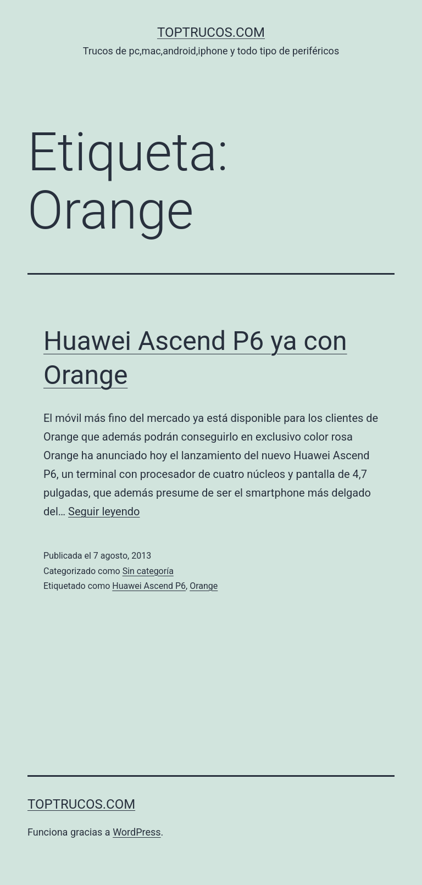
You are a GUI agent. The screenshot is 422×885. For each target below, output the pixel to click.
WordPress (136, 832)
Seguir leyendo (104, 511)
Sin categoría (148, 571)
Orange (204, 586)
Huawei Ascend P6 (149, 586)
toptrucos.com (211, 32)
